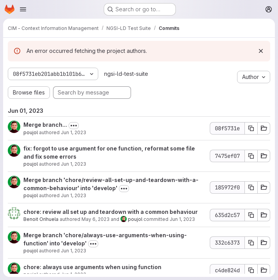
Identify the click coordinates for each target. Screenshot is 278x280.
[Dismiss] (261, 51)
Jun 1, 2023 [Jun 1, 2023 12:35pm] (182, 219)
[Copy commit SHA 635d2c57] (251, 215)
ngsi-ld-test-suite (126, 73)
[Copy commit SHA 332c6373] (251, 242)
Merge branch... (45, 124)
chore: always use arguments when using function (92, 267)
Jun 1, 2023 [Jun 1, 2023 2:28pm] (73, 132)
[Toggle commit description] (74, 125)
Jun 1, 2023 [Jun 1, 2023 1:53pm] (73, 164)
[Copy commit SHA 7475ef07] (251, 156)
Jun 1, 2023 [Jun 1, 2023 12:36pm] (73, 195)
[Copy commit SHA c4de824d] (251, 270)
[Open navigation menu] (23, 9)
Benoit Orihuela (40, 219)
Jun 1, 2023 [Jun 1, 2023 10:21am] (73, 251)
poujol (30, 132)
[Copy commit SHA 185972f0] (251, 187)
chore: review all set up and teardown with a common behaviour (110, 211)
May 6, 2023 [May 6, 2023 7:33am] (95, 219)
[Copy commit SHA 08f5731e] (251, 128)
